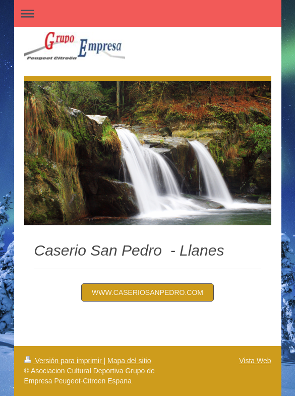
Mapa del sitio (129, 361)
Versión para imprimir (64, 361)
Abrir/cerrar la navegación (148, 13)
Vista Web (255, 361)
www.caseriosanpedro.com (147, 292)
